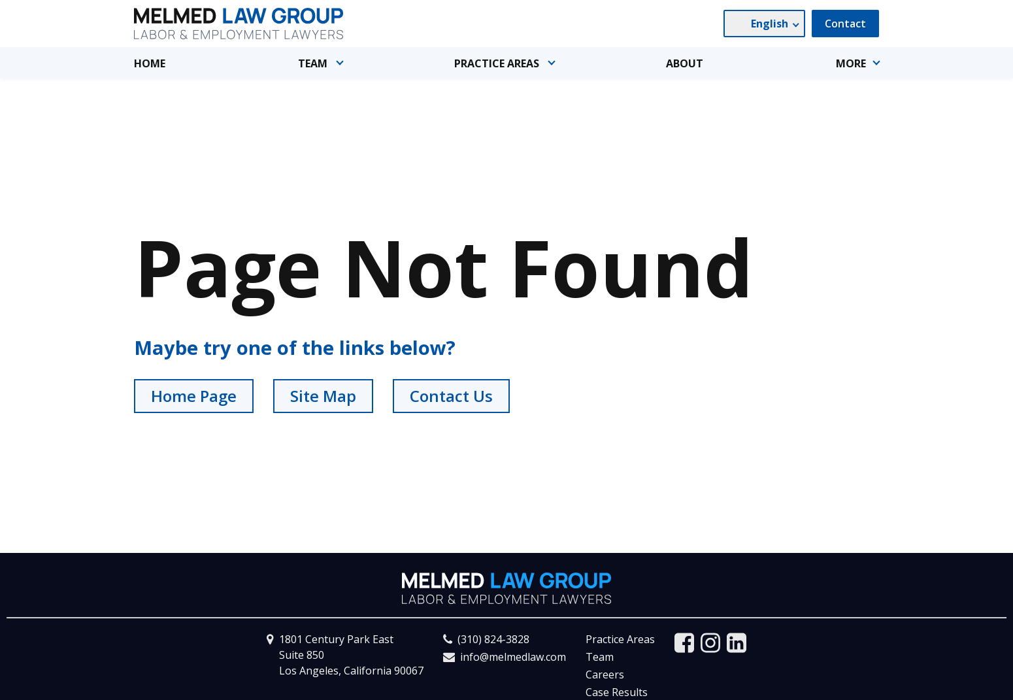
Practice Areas (620, 639)
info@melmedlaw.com (513, 657)
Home (149, 63)
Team (600, 657)
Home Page (194, 396)
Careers (605, 674)
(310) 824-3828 (493, 639)
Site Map (323, 396)
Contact (845, 23)
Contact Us (451, 396)
